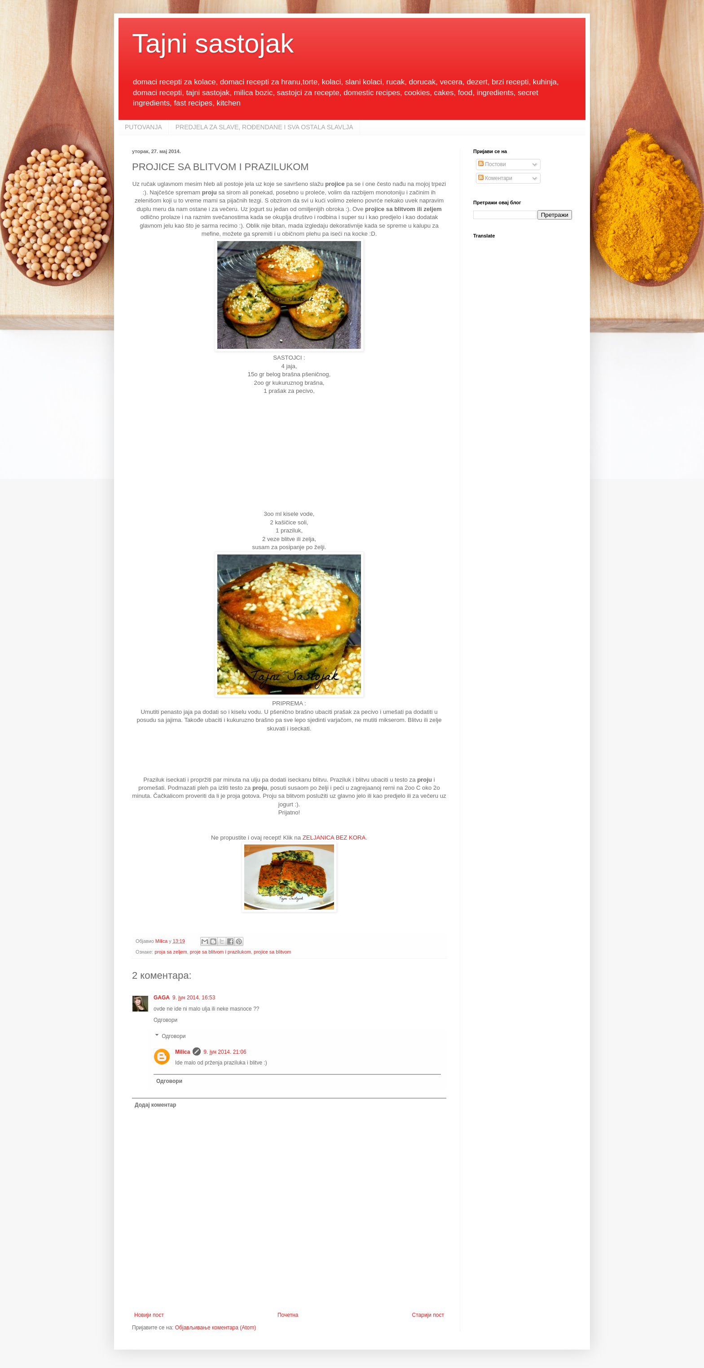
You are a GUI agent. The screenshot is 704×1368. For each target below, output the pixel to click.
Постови (492, 164)
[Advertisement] (289, 452)
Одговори (165, 1020)
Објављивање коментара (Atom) (215, 1327)
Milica (182, 1052)
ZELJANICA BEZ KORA (334, 837)
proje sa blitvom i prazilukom (220, 952)
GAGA (162, 997)
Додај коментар (155, 1105)
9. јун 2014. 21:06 (224, 1052)
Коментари (495, 178)
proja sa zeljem (170, 952)
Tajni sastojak (213, 43)
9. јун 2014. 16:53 (193, 997)
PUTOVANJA (143, 127)
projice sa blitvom (272, 952)
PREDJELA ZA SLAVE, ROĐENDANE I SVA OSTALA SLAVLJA (264, 127)
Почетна (287, 1315)
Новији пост (149, 1315)
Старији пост (428, 1315)
